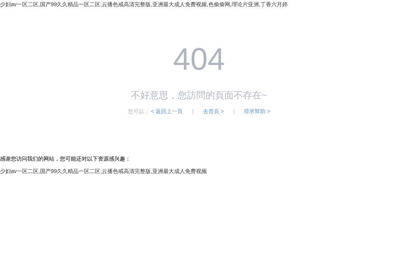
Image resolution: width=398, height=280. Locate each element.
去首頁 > (213, 111)
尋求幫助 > (257, 111)
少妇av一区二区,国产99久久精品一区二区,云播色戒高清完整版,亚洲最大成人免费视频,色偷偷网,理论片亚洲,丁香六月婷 (144, 4)
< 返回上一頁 (167, 111)
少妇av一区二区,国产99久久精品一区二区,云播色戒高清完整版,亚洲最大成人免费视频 (103, 171)
